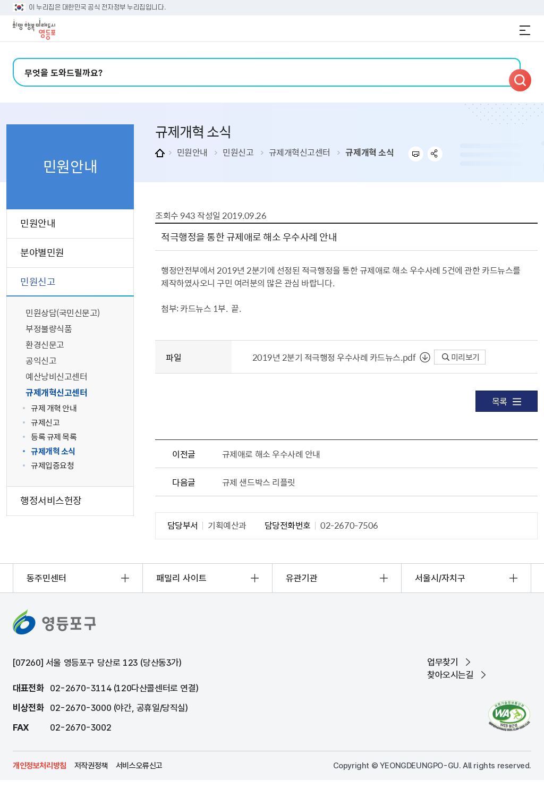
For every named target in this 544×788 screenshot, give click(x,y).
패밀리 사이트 (181, 578)
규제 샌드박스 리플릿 (258, 482)
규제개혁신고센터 (299, 152)
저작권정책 (91, 765)
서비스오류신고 (139, 765)
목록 (506, 401)
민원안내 (192, 152)
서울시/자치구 (440, 578)
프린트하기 (415, 154)
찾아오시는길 (450, 675)
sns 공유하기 (435, 154)
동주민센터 (46, 578)
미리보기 (461, 357)
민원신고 (238, 152)
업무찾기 (442, 662)
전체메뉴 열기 (524, 30)
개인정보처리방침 (39, 765)
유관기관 (302, 578)
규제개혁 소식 (369, 152)
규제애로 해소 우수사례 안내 (271, 453)
